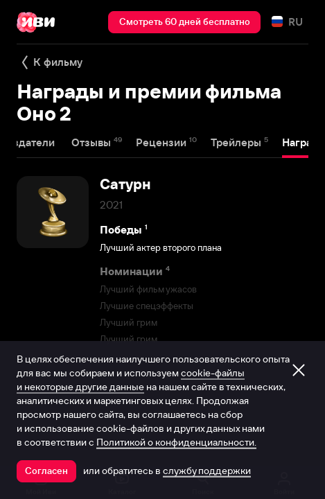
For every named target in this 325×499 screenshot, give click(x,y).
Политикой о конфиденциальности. (176, 442)
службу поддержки (207, 470)
